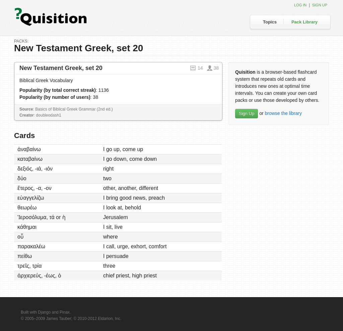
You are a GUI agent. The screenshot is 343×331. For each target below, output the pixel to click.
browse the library (283, 113)
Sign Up (246, 113)
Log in (300, 5)
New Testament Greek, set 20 (60, 68)
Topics (270, 21)
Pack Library (304, 21)
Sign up (319, 5)
